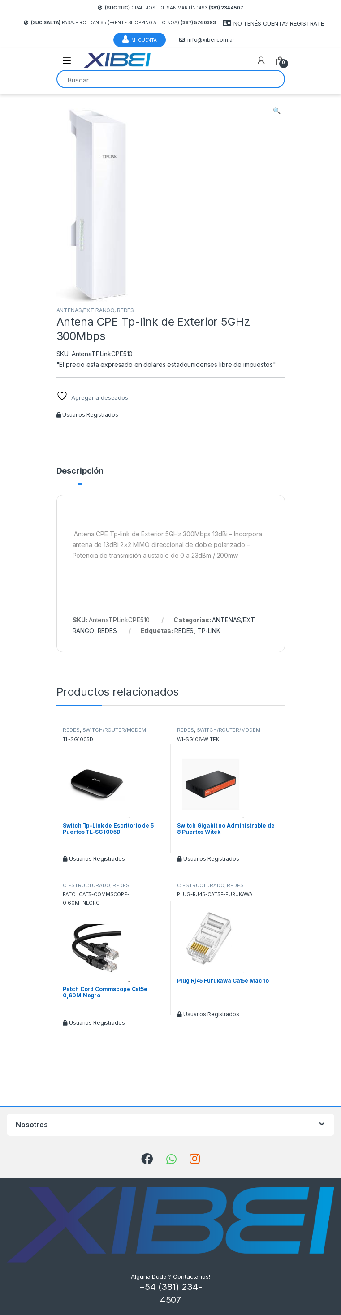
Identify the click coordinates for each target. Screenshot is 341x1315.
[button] (277, 110)
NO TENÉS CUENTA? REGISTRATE (273, 23)
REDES (125, 310)
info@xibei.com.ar (206, 39)
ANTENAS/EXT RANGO (85, 310)
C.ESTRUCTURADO (86, 885)
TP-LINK (208, 630)
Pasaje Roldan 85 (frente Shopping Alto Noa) (120, 22)
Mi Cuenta (139, 39)
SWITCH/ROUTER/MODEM (114, 730)
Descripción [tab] (80, 471)
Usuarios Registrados (87, 414)
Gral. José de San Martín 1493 (170, 8)
